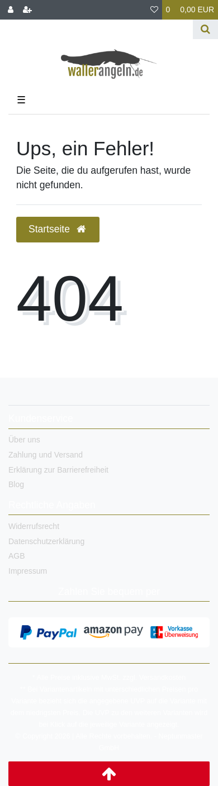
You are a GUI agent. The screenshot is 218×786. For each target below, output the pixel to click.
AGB (16, 555)
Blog (16, 484)
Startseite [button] (58, 229)
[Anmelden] (10, 10)
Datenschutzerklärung (46, 541)
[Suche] (205, 29)
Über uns (24, 439)
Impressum (27, 570)
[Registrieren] (27, 10)
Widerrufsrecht (33, 526)
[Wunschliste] (154, 10)
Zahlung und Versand (45, 454)
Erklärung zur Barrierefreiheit (58, 469)
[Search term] (96, 29)
